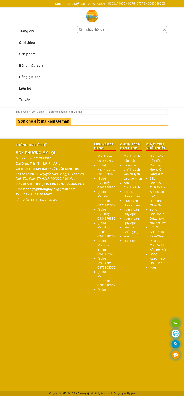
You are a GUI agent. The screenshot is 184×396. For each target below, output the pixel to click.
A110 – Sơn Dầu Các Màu (158, 263)
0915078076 (96, 4)
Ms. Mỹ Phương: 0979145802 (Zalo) (106, 202)
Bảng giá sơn (30, 77)
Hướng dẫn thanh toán (132, 207)
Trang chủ (27, 31)
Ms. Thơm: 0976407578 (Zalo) (106, 160)
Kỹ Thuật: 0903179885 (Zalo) (106, 187)
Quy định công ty (130, 225)
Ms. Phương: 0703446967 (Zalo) (106, 282)
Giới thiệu (27, 42)
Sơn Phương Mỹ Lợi (70, 4)
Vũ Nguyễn (129, 393)
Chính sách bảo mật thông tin (132, 160)
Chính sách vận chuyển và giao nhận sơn (133, 176)
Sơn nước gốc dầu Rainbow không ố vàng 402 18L (157, 167)
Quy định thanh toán (131, 216)
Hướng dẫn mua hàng (132, 198)
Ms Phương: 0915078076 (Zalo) (106, 174)
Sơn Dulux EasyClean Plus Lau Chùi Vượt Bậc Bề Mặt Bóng (158, 243)
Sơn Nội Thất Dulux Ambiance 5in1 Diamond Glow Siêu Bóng (157, 196)
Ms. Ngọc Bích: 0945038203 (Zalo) (106, 234)
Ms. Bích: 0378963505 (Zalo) (106, 267)
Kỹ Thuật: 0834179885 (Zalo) (106, 218)
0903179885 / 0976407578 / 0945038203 (136, 3)
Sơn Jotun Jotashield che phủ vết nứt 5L (158, 220)
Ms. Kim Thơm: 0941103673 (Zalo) (106, 251)
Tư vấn (24, 100)
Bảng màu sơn (31, 65)
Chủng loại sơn (131, 234)
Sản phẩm (27, 54)
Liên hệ (25, 88)
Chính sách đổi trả (132, 190)
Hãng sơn (130, 240)
